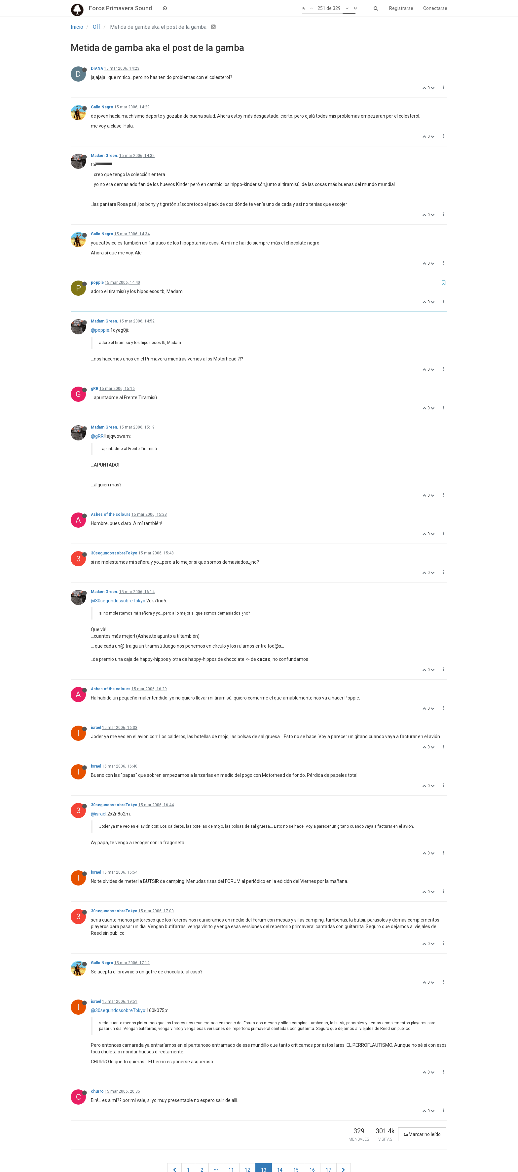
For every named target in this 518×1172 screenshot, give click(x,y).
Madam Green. (104, 155)
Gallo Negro (102, 107)
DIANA (97, 68)
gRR (94, 388)
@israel (98, 813)
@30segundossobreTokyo (118, 600)
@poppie (100, 330)
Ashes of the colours (110, 514)
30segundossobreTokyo (114, 553)
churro (97, 1091)
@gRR (97, 436)
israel (96, 727)
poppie (97, 282)
